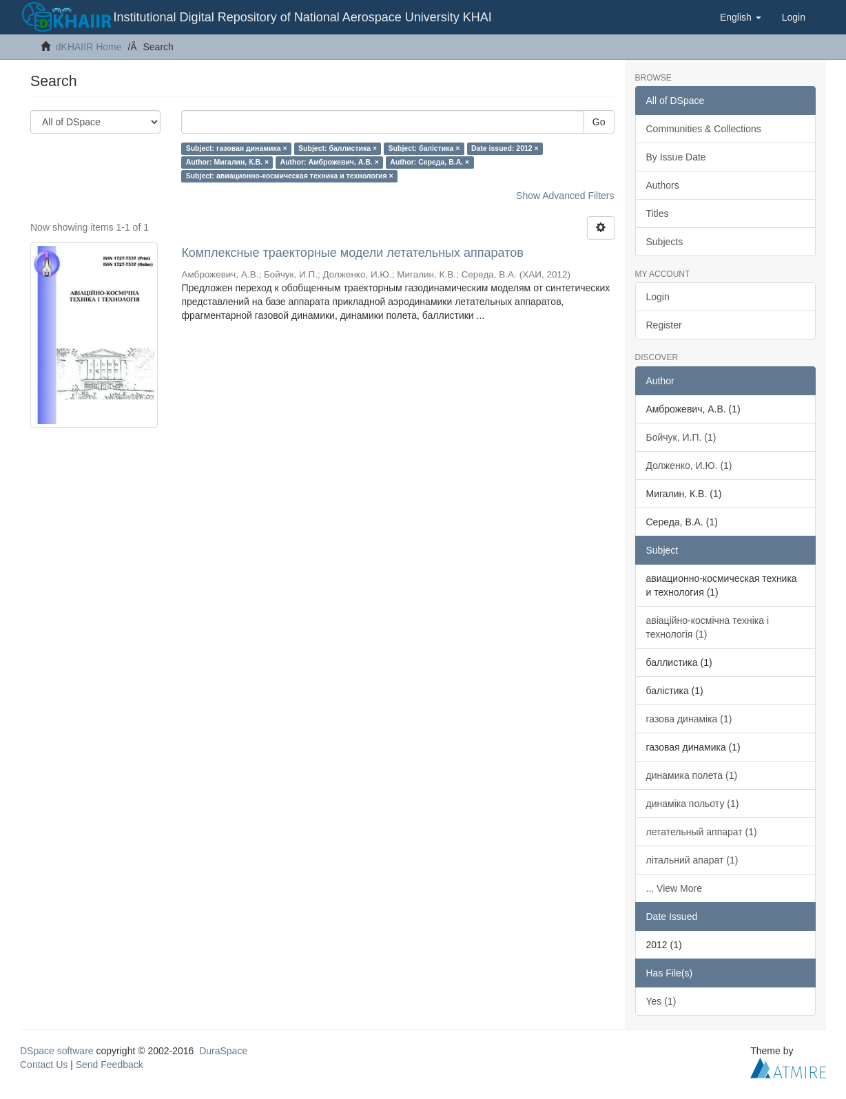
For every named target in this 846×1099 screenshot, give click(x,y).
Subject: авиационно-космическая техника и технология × (289, 175)
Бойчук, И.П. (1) (681, 437)
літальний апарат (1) (692, 860)
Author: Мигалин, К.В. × (227, 162)
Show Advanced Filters (565, 195)
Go (599, 121)
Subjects (664, 241)
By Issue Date (676, 157)
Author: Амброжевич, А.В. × (329, 162)
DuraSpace (223, 1050)
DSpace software (57, 1050)
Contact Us (44, 1064)
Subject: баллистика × (337, 148)
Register (664, 325)
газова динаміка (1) (689, 718)
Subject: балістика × (424, 148)
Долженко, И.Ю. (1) (689, 465)
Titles (657, 213)
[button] (741, 17)
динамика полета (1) (692, 775)
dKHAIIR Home (89, 46)
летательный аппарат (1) (701, 831)
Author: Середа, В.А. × (429, 162)
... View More (674, 888)
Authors (662, 185)
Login (658, 296)
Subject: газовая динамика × (236, 148)
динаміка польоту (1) (692, 803)
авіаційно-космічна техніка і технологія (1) (708, 627)
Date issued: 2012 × (505, 148)
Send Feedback (109, 1064)
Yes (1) (661, 1001)
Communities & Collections (703, 128)
